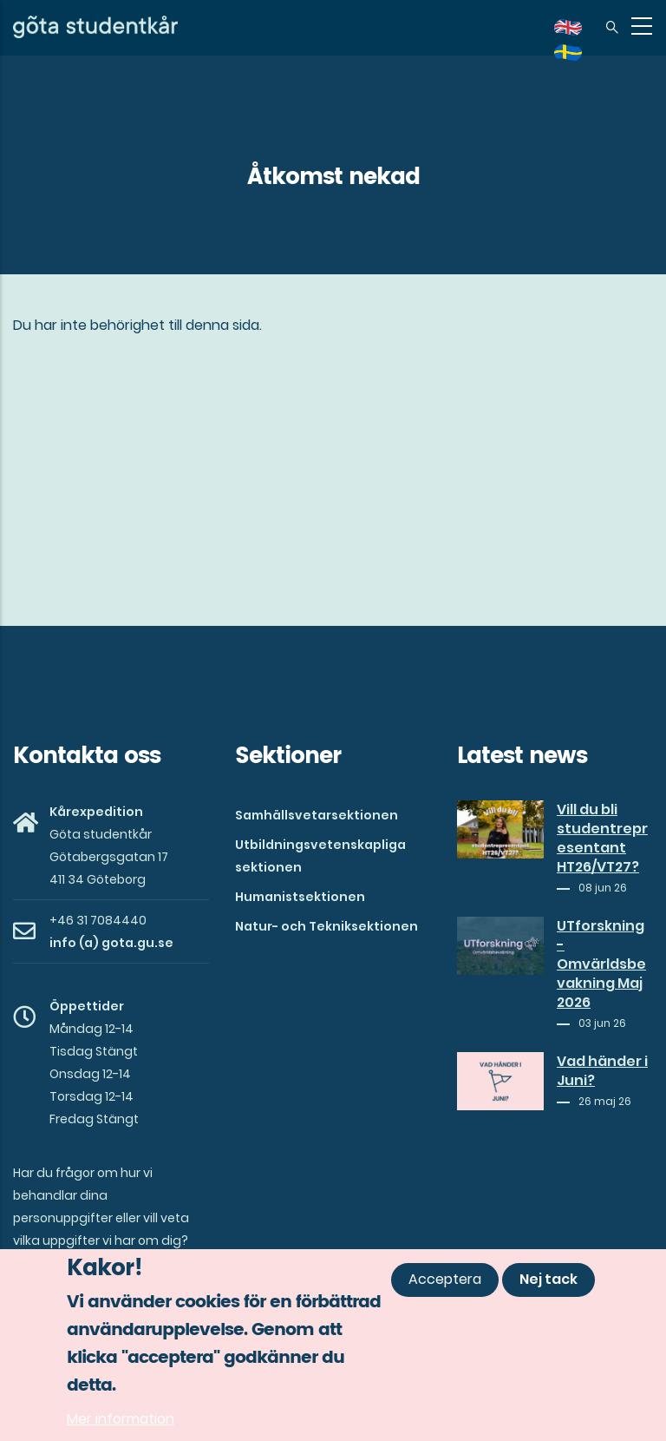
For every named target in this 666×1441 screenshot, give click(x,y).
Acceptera (444, 1280)
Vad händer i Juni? (602, 1071)
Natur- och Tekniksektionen (326, 926)
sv (578, 59)
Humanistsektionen (300, 896)
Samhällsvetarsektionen (316, 815)
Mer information (120, 1420)
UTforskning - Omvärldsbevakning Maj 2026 (601, 964)
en (578, 33)
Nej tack (548, 1280)
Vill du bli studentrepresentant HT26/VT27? (602, 838)
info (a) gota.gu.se (111, 942)
